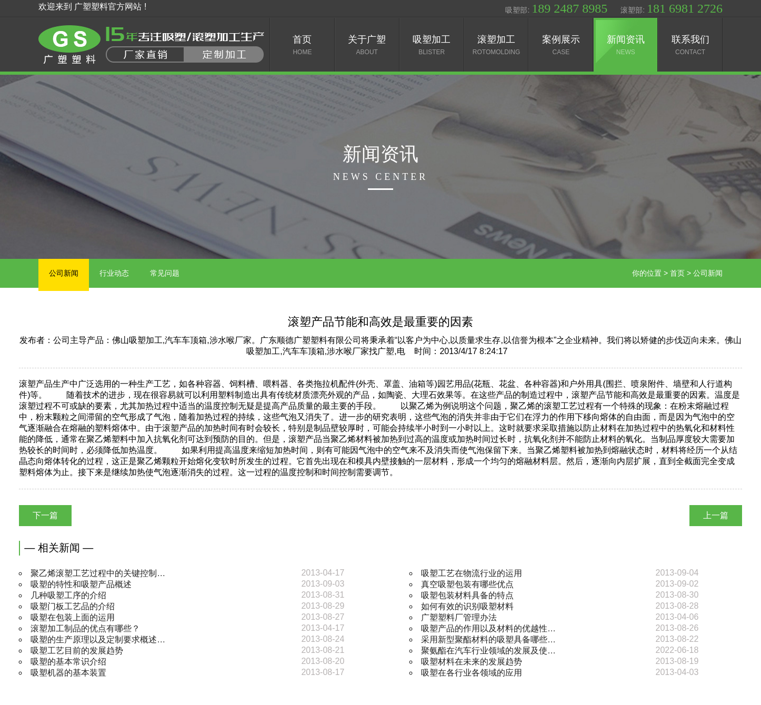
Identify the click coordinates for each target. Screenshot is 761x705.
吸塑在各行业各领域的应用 (471, 672)
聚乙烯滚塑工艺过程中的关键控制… (98, 573)
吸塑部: (556, 8)
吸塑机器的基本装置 (68, 672)
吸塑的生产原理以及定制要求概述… (98, 639)
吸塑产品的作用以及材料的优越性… (488, 628)
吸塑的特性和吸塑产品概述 (81, 584)
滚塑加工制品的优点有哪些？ (85, 628)
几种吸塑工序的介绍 (68, 595)
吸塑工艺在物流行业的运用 (471, 573)
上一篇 (715, 515)
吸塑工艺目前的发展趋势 (77, 650)
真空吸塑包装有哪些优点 (467, 584)
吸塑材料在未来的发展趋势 (471, 661)
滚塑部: (671, 8)
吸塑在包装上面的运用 (73, 617)
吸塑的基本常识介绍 (68, 661)
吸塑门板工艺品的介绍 (73, 606)
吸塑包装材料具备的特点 (467, 595)
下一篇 (45, 515)
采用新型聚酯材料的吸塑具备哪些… (488, 639)
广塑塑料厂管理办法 (459, 617)
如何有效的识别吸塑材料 (467, 606)
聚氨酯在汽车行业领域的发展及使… (488, 650)
